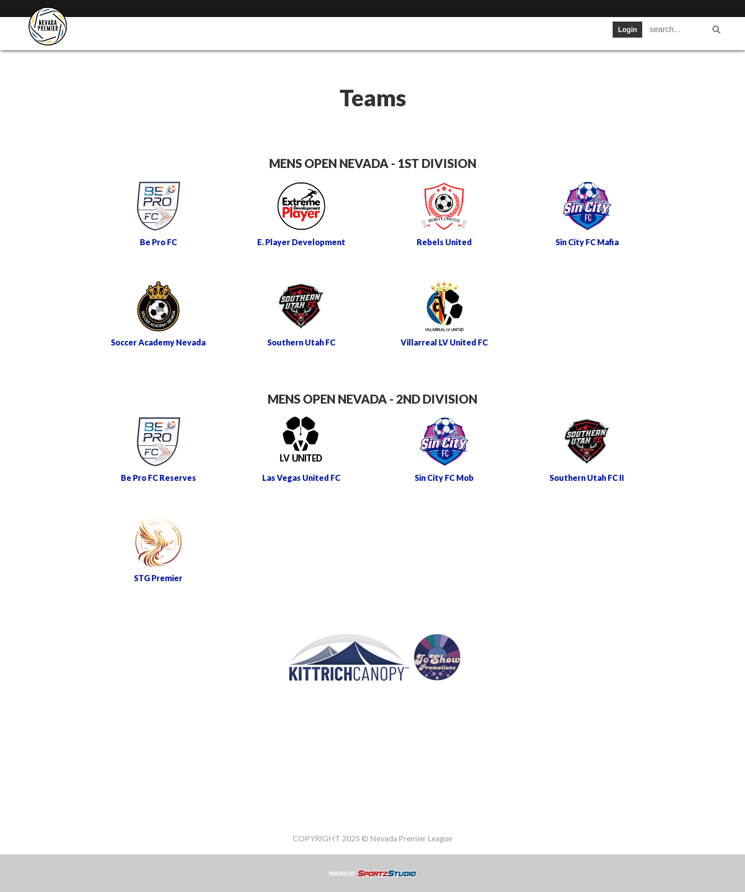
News (337, 32)
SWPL (114, 32)
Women (528, 32)
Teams (158, 32)
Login (627, 30)
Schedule (249, 32)
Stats (297, 32)
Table (202, 32)
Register (384, 32)
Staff (485, 32)
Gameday (438, 32)
